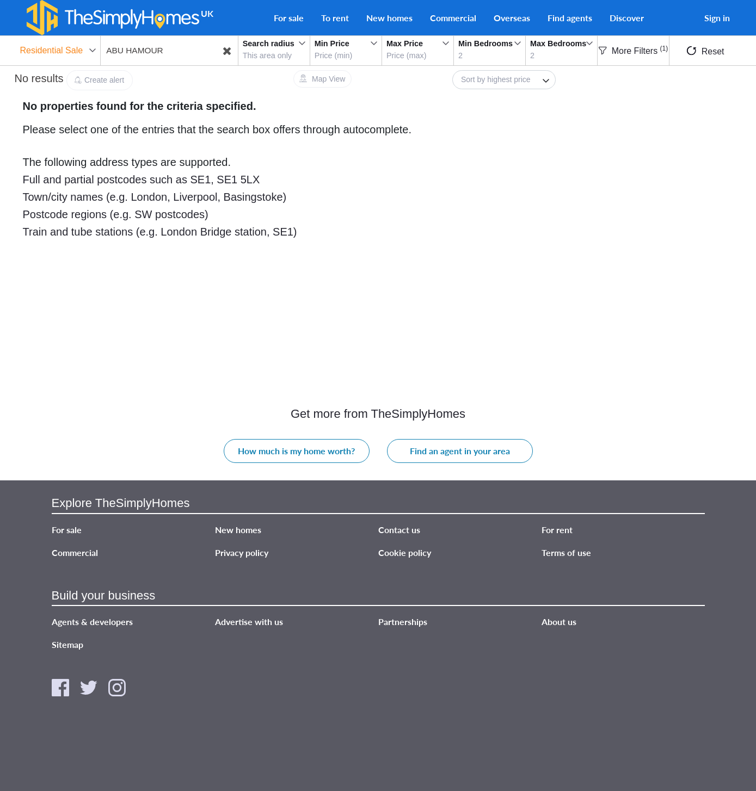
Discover (627, 18)
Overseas (512, 18)
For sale (289, 18)
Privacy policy (241, 552)
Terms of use (566, 552)
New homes (389, 18)
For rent (557, 529)
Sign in (717, 18)
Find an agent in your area (460, 451)
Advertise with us (249, 621)
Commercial (453, 18)
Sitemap (67, 644)
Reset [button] (705, 51)
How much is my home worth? (296, 451)
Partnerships (402, 621)
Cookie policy (404, 552)
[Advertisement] (657, 151)
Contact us (399, 529)
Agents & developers (92, 621)
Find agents (570, 18)
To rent (335, 18)
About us (559, 621)
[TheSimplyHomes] (112, 17)
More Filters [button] (633, 50)
